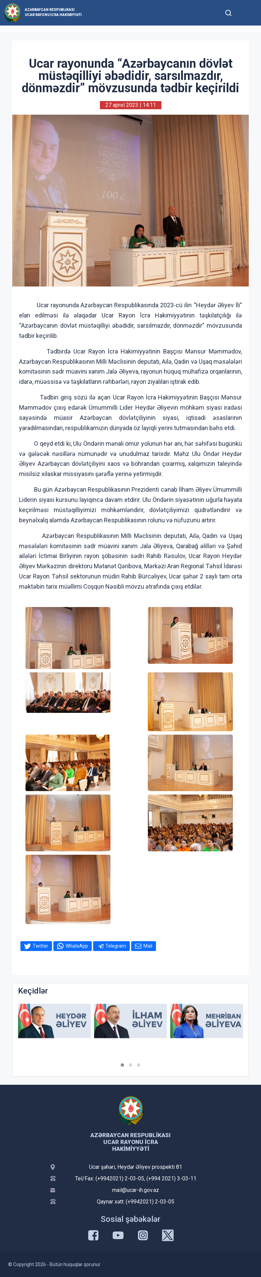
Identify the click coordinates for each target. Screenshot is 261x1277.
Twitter (40, 946)
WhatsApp (77, 946)
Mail (147, 946)
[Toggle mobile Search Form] (228, 12)
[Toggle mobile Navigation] (245, 12)
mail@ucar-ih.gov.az (135, 1190)
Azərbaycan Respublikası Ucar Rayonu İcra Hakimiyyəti (53, 12)
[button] (122, 1065)
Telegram (115, 946)
